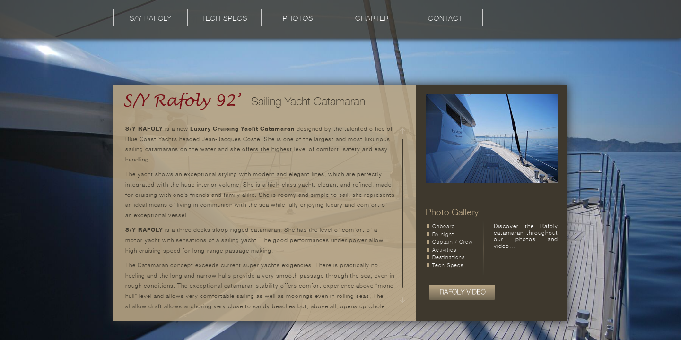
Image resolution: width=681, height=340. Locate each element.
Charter (372, 19)
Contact (445, 19)
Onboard (443, 227)
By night (443, 235)
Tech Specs (224, 19)
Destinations (448, 258)
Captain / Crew (452, 242)
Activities (444, 250)
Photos (298, 19)
